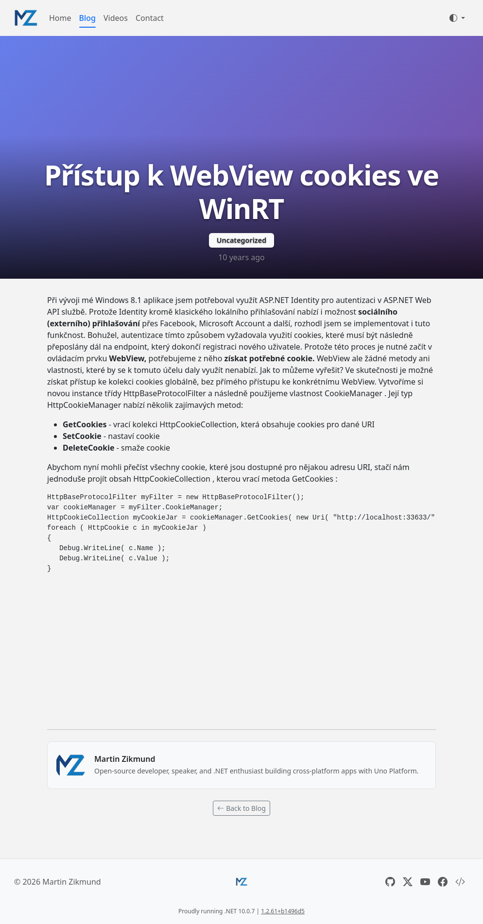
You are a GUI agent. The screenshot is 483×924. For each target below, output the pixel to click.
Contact (150, 18)
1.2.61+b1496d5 (283, 911)
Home (60, 18)
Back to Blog (241, 808)
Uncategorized (241, 240)
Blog (87, 18)
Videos (116, 18)
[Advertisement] (241, 650)
